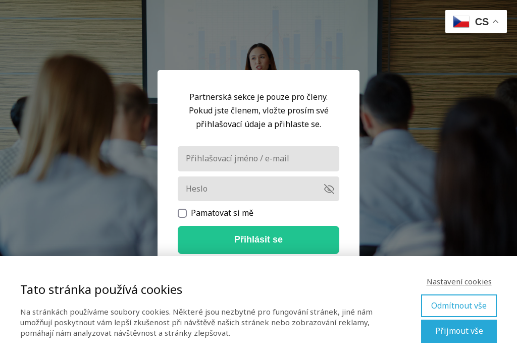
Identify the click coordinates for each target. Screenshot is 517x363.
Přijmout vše (459, 330)
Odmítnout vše (459, 305)
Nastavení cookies (459, 281)
